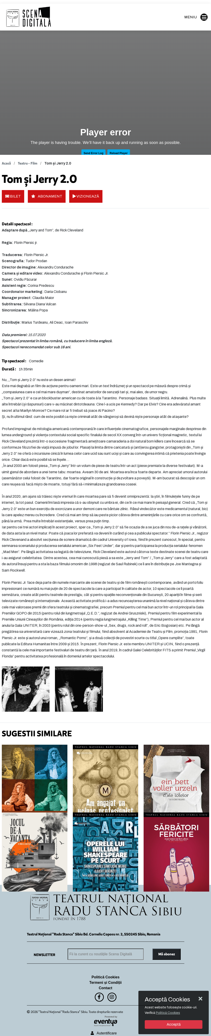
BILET (13, 196)
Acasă (6, 163)
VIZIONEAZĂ (86, 196)
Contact (105, 988)
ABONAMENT (46, 196)
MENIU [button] (196, 17)
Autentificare (104, 1033)
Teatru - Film (27, 163)
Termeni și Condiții (105, 982)
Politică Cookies (106, 977)
